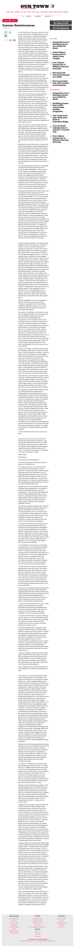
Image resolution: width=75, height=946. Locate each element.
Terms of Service (33, 941)
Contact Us (48, 16)
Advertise (38, 16)
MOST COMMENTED (55, 89)
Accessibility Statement (49, 941)
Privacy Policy (40, 941)
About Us (28, 16)
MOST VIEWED (53, 38)
